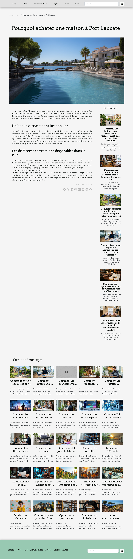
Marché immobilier (40, 3)
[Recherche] (101, 4)
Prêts (25, 3)
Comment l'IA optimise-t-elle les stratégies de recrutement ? (112, 419)
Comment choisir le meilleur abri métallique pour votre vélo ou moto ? (111, 212)
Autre (77, 3)
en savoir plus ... (48, 136)
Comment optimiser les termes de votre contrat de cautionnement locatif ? (110, 325)
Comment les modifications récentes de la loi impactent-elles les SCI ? (110, 175)
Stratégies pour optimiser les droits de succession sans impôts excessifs (111, 287)
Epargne (14, 3)
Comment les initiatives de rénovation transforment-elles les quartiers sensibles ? (110, 135)
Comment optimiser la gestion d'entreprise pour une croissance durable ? (110, 250)
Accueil (11, 15)
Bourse (66, 3)
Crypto (55, 3)
